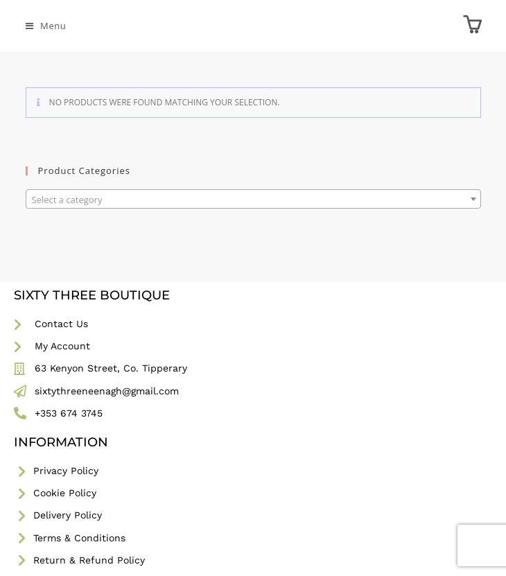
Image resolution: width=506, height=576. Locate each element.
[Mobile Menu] (46, 25)
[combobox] (253, 199)
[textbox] (253, 199)
